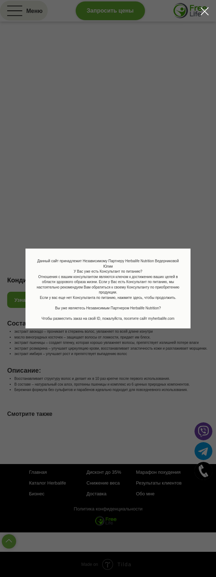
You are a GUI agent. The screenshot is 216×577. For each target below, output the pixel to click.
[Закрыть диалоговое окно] (204, 11)
